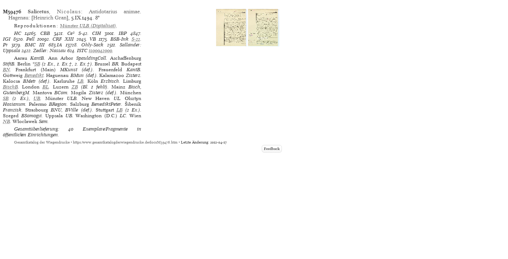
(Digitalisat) (88, 26)
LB (80, 81)
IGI (6, 39)
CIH (96, 33)
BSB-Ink (119, 39)
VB (93, 39)
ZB (75, 87)
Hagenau (18, 17)
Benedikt (34, 75)
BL (45, 87)
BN (6, 70)
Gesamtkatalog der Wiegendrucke (42, 142)
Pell (30, 39)
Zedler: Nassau (49, 50)
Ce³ (70, 33)
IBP (123, 33)
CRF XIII (63, 39)
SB (37, 64)
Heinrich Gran (50, 17)
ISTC (82, 50)
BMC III (35, 45)
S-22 (136, 39)
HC (17, 33)
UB (36, 98)
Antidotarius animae (114, 11)
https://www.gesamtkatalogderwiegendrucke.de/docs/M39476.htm (125, 142)
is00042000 (100, 50)
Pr (5, 45)
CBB (45, 33)
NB (6, 121)
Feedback (272, 148)
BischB (10, 87)
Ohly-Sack (92, 45)
